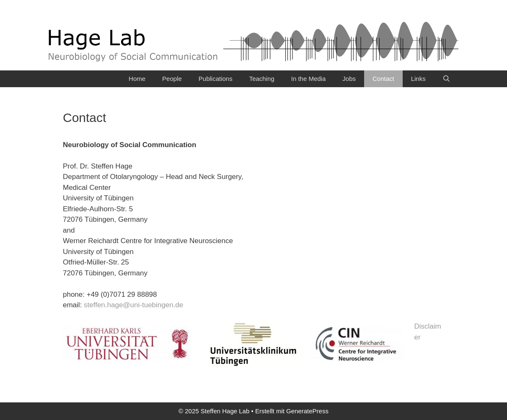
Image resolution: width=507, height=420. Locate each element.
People (172, 78)
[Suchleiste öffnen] (446, 78)
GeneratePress (307, 411)
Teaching (261, 78)
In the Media (308, 78)
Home (137, 78)
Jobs (349, 78)
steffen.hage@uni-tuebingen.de (133, 305)
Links (418, 78)
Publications (216, 78)
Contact (383, 78)
